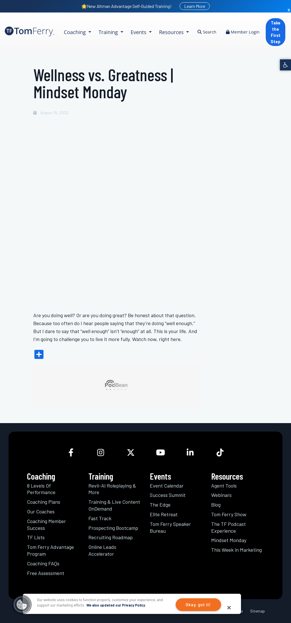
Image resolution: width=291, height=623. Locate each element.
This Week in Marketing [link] (236, 550)
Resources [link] (172, 32)
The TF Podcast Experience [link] (228, 527)
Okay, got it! (198, 604)
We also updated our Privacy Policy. (116, 605)
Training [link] (109, 32)
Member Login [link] (242, 32)
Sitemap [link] (257, 611)
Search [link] (207, 32)
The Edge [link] (160, 504)
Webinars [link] (221, 495)
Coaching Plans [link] (43, 502)
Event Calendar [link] (167, 485)
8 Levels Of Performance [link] (41, 489)
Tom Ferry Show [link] (228, 514)
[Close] (229, 607)
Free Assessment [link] (45, 573)
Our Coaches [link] (41, 511)
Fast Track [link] (99, 518)
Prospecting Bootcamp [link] (113, 528)
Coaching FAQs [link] (43, 563)
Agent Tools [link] (224, 485)
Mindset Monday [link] (228, 540)
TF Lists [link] (36, 537)
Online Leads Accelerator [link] (102, 550)
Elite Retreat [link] (164, 514)
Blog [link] (216, 504)
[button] (22, 604)
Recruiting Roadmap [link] (110, 537)
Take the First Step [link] (275, 32)
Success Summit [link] (168, 495)
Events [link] (139, 32)
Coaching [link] (75, 32)
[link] (285, 64)
